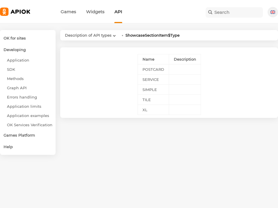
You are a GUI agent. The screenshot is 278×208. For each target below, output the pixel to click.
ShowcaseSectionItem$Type (152, 35)
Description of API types (88, 35)
